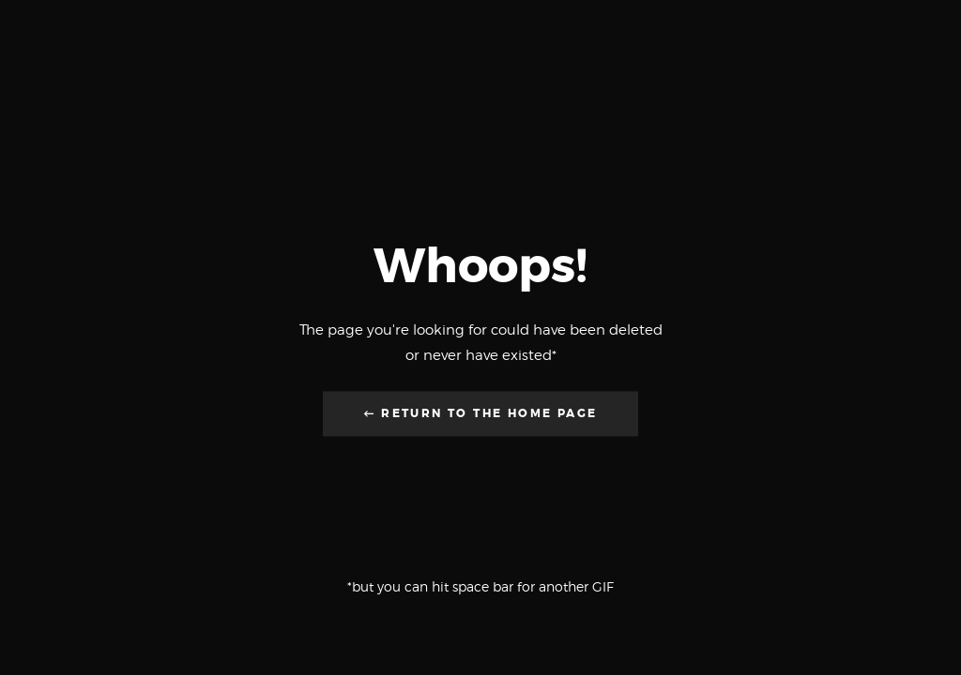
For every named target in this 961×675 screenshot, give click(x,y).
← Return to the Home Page (481, 414)
